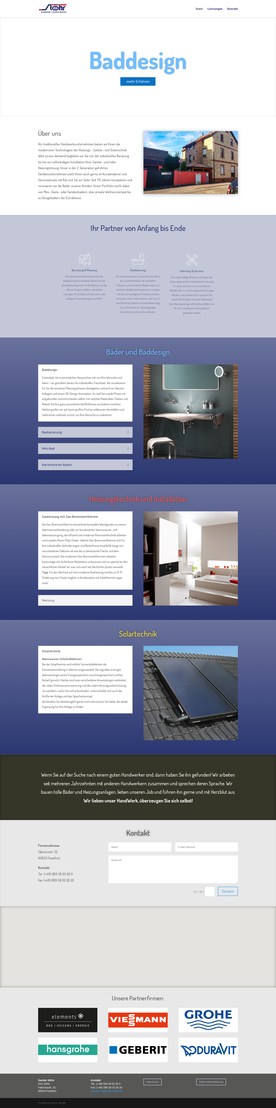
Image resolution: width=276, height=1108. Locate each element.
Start (199, 9)
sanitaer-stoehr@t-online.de (107, 1091)
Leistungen (215, 9)
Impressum (152, 1081)
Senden (228, 891)
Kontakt (232, 9)
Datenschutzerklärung (211, 1081)
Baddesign (138, 66)
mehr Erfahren (138, 88)
